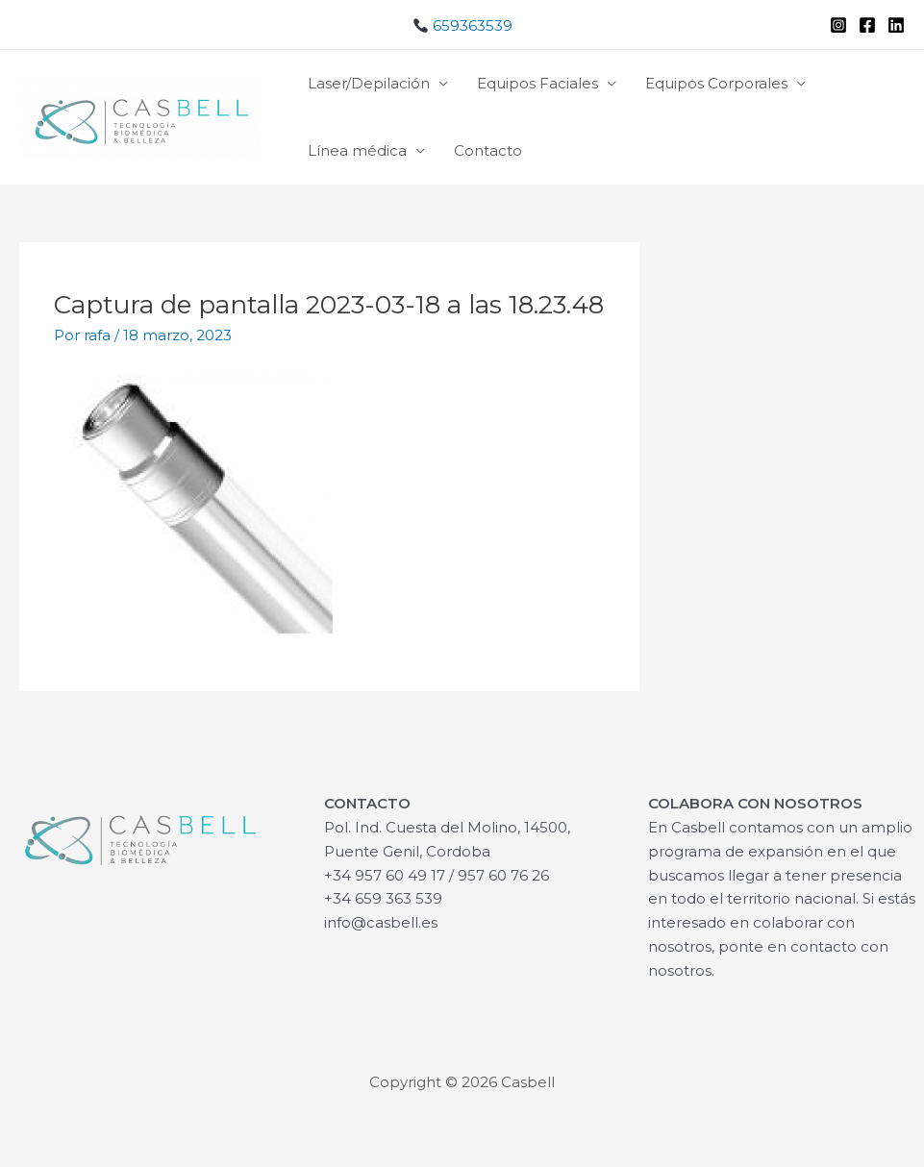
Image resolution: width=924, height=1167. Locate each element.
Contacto (488, 150)
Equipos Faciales (537, 83)
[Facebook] (867, 25)
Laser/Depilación (369, 83)
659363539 (462, 25)
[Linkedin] (896, 25)
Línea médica (357, 150)
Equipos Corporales (716, 83)
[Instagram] (838, 25)
